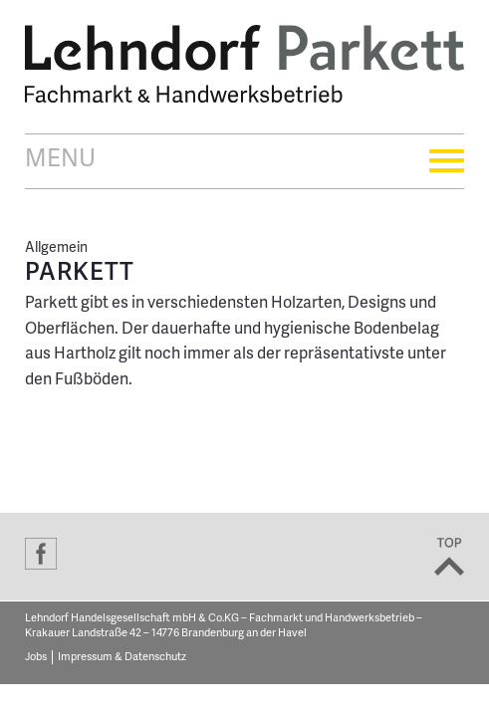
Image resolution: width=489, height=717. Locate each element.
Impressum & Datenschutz (122, 657)
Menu (244, 160)
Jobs (36, 657)
